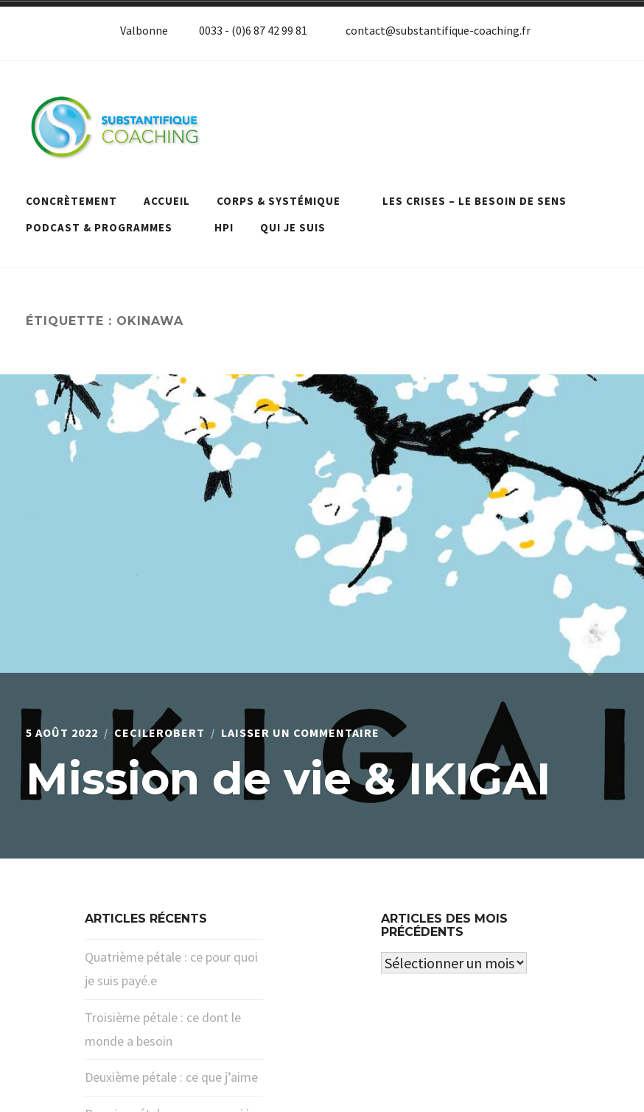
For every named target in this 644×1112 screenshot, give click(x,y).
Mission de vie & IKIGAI (288, 778)
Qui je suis (293, 227)
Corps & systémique (286, 201)
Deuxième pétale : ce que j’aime (171, 1077)
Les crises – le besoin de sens (482, 201)
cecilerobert (159, 732)
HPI (224, 227)
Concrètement (71, 201)
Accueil (167, 201)
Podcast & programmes (107, 227)
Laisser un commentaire (300, 732)
